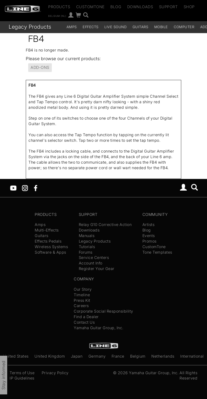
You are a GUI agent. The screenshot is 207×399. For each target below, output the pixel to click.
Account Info (90, 263)
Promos (149, 241)
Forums (86, 252)
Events (148, 235)
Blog (115, 6)
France (118, 356)
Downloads (140, 6)
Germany (97, 356)
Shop (189, 6)
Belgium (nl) (57, 15)
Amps (72, 27)
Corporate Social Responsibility (103, 311)
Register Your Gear (96, 268)
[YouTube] (13, 187)
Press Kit (82, 300)
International (192, 356)
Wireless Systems (51, 246)
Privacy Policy (55, 372)
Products (59, 6)
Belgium (138, 356)
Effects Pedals (48, 241)
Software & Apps (50, 252)
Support (168, 6)
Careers (81, 305)
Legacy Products (30, 26)
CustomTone (90, 6)
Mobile (161, 27)
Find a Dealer (86, 316)
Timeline (82, 294)
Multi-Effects (47, 230)
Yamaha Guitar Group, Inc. (98, 327)
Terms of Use (22, 372)
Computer (184, 27)
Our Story (83, 289)
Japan (77, 356)
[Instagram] (25, 187)
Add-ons (40, 67)
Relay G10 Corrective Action (105, 224)
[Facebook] (35, 187)
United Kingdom (49, 356)
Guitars (140, 27)
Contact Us (84, 322)
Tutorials (87, 246)
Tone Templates (157, 252)
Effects (91, 27)
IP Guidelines (22, 378)
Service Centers (94, 257)
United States (16, 356)
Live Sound (115, 27)
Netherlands (162, 356)
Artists (148, 224)
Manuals (87, 235)
